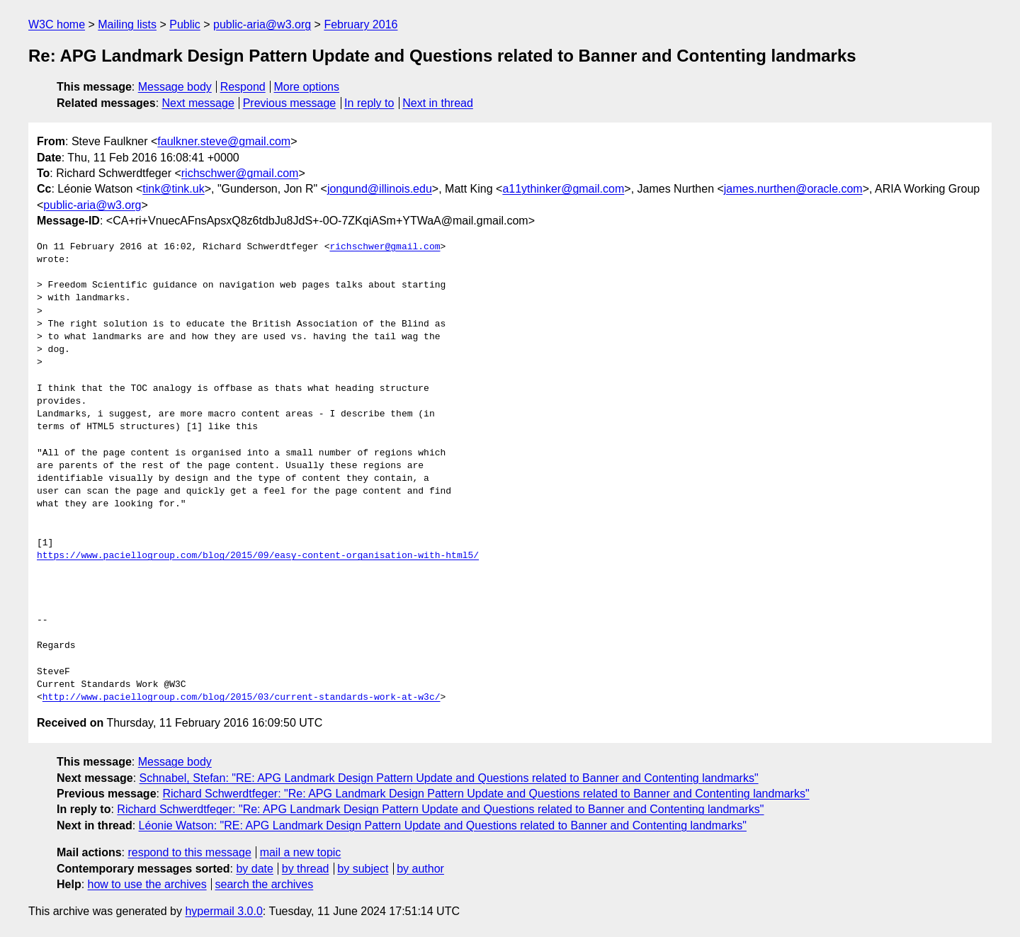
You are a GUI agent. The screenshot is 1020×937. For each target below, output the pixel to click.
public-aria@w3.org (262, 24)
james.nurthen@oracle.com (793, 189)
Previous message (289, 103)
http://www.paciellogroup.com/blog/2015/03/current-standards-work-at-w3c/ (241, 697)
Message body (175, 87)
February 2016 (360, 24)
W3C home (56, 24)
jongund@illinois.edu (379, 189)
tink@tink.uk (173, 189)
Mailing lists (127, 24)
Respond (243, 87)
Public (184, 24)
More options (307, 87)
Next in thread (437, 103)
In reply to (369, 103)
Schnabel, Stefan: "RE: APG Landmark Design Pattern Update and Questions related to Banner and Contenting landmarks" (449, 778)
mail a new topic (300, 852)
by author (420, 869)
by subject (362, 869)
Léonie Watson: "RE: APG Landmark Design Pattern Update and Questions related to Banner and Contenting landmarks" (443, 825)
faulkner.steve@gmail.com (223, 141)
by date (254, 869)
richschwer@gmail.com (240, 173)
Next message (198, 103)
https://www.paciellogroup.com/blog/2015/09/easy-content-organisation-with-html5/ (258, 556)
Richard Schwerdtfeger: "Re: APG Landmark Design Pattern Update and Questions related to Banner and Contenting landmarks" (485, 794)
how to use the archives (147, 884)
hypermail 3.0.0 (223, 911)
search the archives (264, 884)
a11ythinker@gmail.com (563, 189)
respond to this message (189, 852)
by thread (305, 869)
